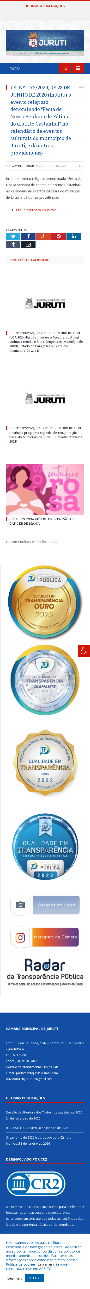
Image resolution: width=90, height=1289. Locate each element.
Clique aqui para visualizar (36, 210)
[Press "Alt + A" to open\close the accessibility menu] (84, 651)
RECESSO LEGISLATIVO (22, 1128)
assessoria (39, 1212)
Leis (81, 166)
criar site (35, 1206)
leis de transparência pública (27, 1224)
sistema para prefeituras (65, 1206)
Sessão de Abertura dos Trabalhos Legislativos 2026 (46, 11)
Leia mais (45, 1264)
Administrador (23, 166)
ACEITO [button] (35, 1277)
